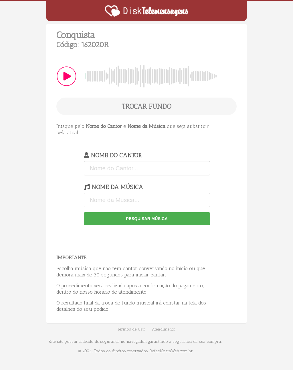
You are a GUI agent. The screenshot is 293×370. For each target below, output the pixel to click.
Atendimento (163, 329)
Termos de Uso (131, 329)
